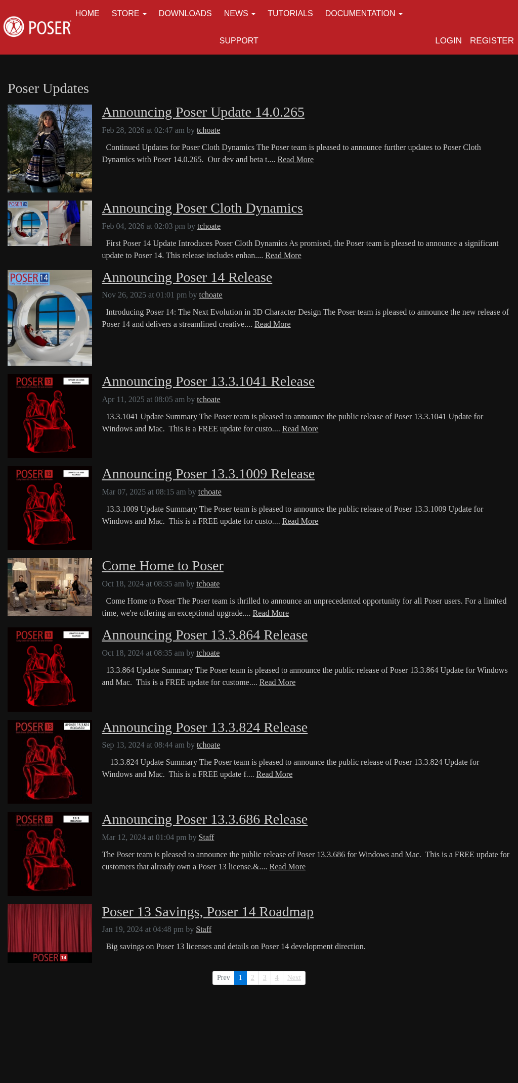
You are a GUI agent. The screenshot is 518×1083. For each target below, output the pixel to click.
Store (126, 13)
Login (448, 40)
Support (239, 40)
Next (294, 977)
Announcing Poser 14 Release (187, 277)
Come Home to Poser (163, 565)
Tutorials (290, 13)
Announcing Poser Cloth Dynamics (202, 208)
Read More (296, 159)
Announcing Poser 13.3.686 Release (205, 819)
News (236, 13)
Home (87, 13)
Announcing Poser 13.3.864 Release (205, 635)
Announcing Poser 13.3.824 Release (205, 727)
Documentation (360, 13)
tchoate (208, 130)
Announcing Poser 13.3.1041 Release (208, 381)
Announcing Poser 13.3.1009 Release (208, 473)
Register (492, 40)
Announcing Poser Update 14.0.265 (203, 112)
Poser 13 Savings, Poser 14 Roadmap (208, 911)
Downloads (185, 13)
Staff (206, 837)
